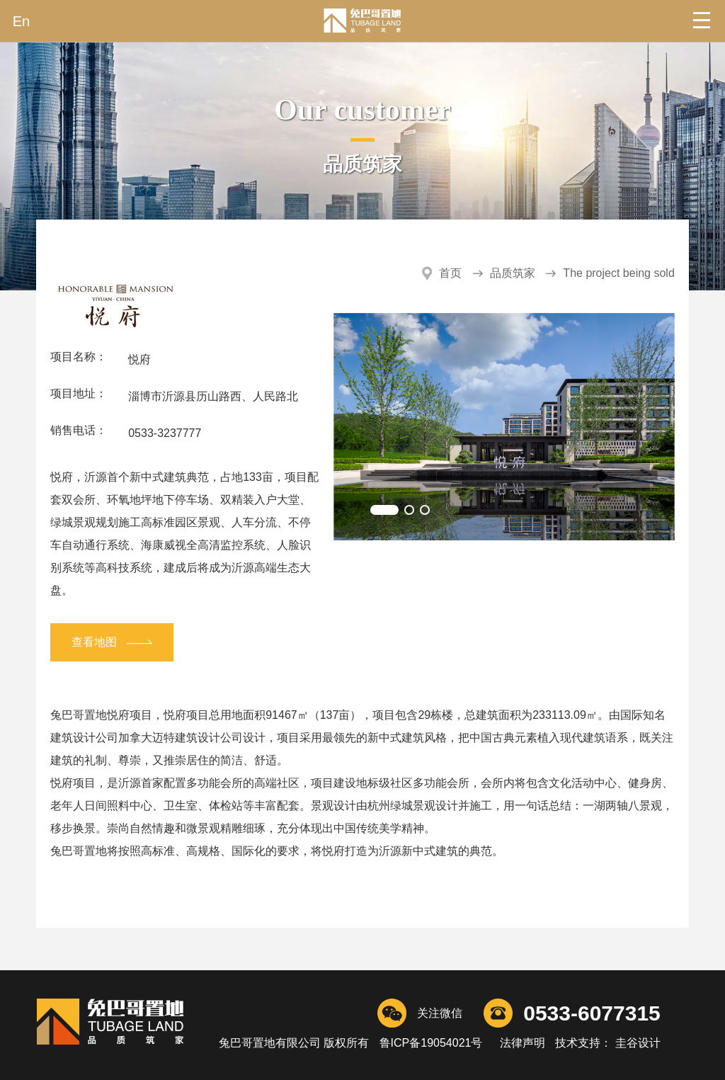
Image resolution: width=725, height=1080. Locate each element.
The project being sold (618, 273)
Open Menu (704, 21)
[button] (384, 510)
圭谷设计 (636, 1043)
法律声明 (522, 1043)
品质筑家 (512, 273)
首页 (450, 273)
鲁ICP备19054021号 (431, 1043)
